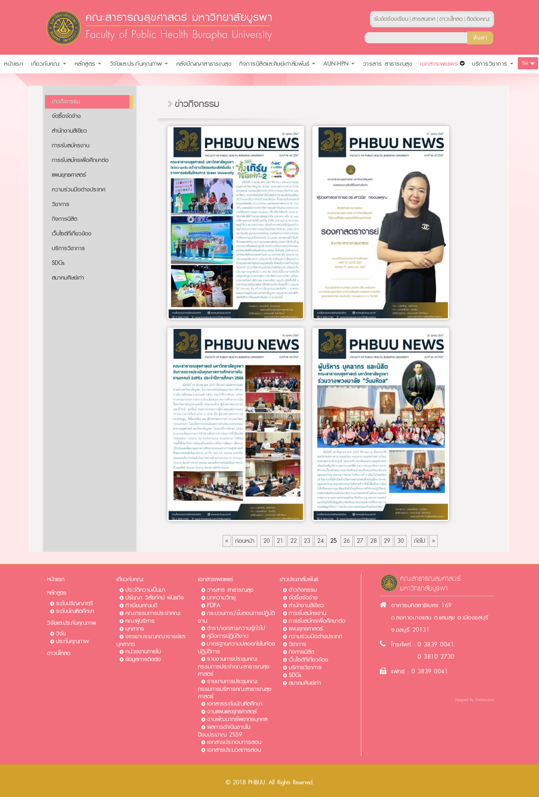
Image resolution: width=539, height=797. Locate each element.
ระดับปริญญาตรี (74, 603)
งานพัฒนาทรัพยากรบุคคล (237, 719)
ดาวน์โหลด (58, 653)
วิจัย (61, 633)
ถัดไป (419, 541)
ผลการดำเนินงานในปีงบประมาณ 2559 (224, 730)
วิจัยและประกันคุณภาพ (71, 623)
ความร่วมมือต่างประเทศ (78, 189)
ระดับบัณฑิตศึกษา (75, 611)
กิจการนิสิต (64, 219)
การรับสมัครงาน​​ (70, 145)
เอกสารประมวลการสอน (234, 750)
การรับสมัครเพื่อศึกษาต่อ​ (80, 160)
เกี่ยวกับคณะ (130, 579)
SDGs (58, 263)
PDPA (213, 605)
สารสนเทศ (423, 19)
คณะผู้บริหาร (140, 621)
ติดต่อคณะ (478, 19)
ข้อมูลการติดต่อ (143, 659)
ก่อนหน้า (244, 541)
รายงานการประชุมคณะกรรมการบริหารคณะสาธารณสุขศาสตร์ (234, 689)
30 (400, 541)
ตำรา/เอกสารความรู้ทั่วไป (236, 628)
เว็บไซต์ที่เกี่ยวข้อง (71, 233)
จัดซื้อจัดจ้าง (66, 116)
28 (373, 541)
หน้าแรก (56, 579)
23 (307, 541)
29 (387, 541)
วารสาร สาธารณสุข (230, 590)
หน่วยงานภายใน (143, 651)
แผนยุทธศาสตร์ (69, 175)
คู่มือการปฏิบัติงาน (227, 636)
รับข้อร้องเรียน (391, 19)
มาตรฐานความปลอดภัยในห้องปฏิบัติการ (236, 647)
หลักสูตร (57, 592)
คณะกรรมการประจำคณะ (152, 613)
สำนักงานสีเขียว (69, 130)
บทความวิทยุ (221, 597)
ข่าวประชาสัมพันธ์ (299, 579)
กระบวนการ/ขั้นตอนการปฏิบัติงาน (236, 617)
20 (266, 541)
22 (293, 541)
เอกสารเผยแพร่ (215, 579)
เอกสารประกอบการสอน (234, 742)
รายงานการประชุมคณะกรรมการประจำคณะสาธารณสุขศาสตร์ (233, 666)
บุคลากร (134, 628)
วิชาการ (60, 204)
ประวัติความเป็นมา (145, 590)
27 (360, 541)
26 (346, 541)
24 (320, 541)
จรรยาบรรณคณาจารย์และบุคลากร (151, 640)
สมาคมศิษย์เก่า (68, 277)
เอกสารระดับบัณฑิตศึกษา (235, 703)
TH (525, 63)
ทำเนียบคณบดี (141, 605)
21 (280, 541)
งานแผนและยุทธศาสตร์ (232, 711)
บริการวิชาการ (68, 248)
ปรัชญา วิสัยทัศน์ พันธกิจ (154, 597)
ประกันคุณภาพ (72, 641)
